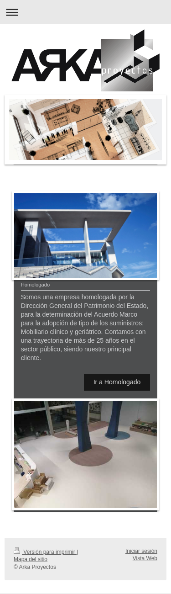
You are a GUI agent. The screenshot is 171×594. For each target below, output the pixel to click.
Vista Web (145, 558)
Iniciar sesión (141, 551)
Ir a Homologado (117, 382)
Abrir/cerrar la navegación (85, 12)
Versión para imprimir (45, 552)
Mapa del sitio (30, 559)
